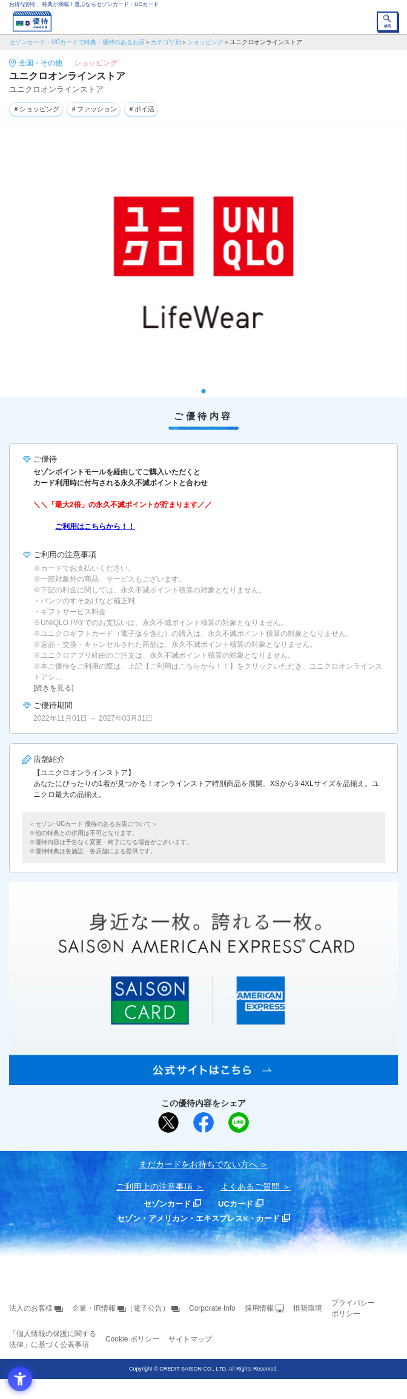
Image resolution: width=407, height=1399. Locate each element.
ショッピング (205, 42)
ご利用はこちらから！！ (95, 526)
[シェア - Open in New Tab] (203, 1122)
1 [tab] (204, 391)
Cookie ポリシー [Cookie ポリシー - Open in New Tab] (132, 1339)
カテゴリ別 (166, 42)
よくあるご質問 (250, 1186)
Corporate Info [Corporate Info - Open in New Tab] (212, 1308)
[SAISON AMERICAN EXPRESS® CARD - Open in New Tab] (203, 1078)
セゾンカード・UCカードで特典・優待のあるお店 (77, 42)
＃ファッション (93, 109)
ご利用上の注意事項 (154, 1186)
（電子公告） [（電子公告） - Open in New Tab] (148, 1308)
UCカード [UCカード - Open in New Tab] (235, 1203)
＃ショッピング (36, 109)
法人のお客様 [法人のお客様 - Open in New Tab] (31, 1308)
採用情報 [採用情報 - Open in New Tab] (259, 1308)
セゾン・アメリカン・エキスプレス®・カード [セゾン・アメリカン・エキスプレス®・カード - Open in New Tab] (198, 1218)
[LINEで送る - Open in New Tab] (238, 1122)
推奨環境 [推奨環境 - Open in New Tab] (307, 1308)
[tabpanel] (203, 262)
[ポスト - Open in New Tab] (168, 1122)
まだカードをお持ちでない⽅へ (198, 1164)
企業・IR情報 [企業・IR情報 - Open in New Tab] (94, 1308)
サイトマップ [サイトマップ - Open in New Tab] (190, 1339)
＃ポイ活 (141, 109)
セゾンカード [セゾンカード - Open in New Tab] (167, 1203)
